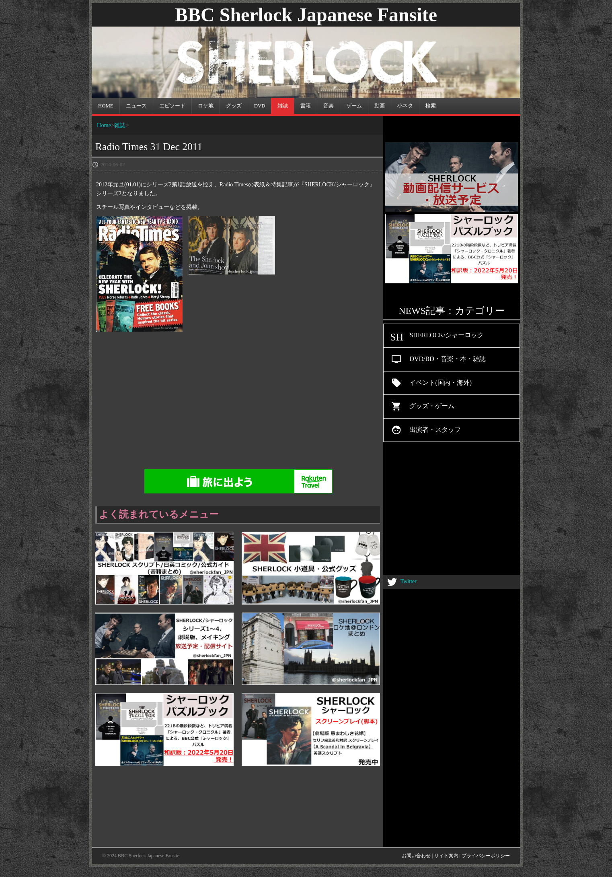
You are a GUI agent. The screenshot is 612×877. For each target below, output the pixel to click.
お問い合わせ (416, 855)
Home (104, 125)
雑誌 (119, 125)
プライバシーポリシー (486, 855)
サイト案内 (446, 855)
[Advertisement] (306, 404)
